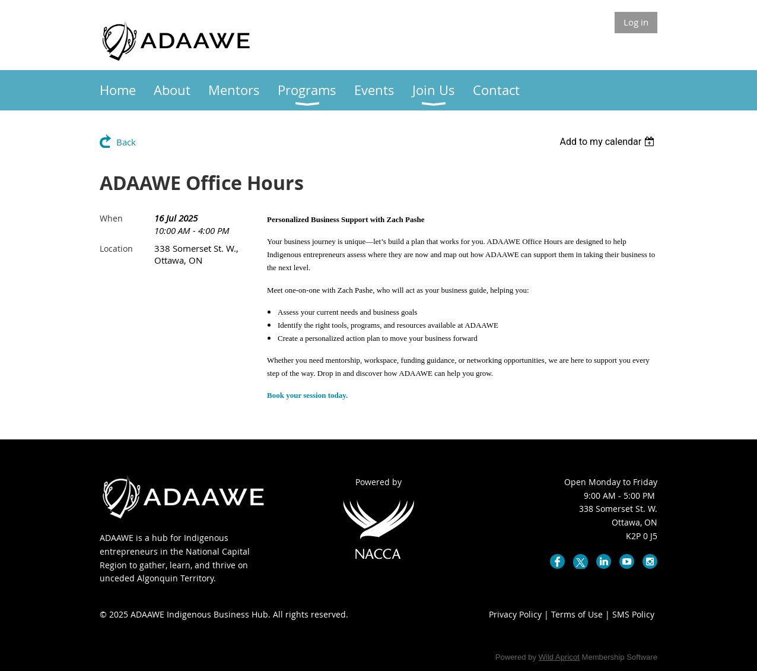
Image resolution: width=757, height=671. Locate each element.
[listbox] (608, 141)
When (111, 218)
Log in (636, 22)
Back (126, 142)
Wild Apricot (559, 657)
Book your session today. (307, 395)
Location (116, 248)
